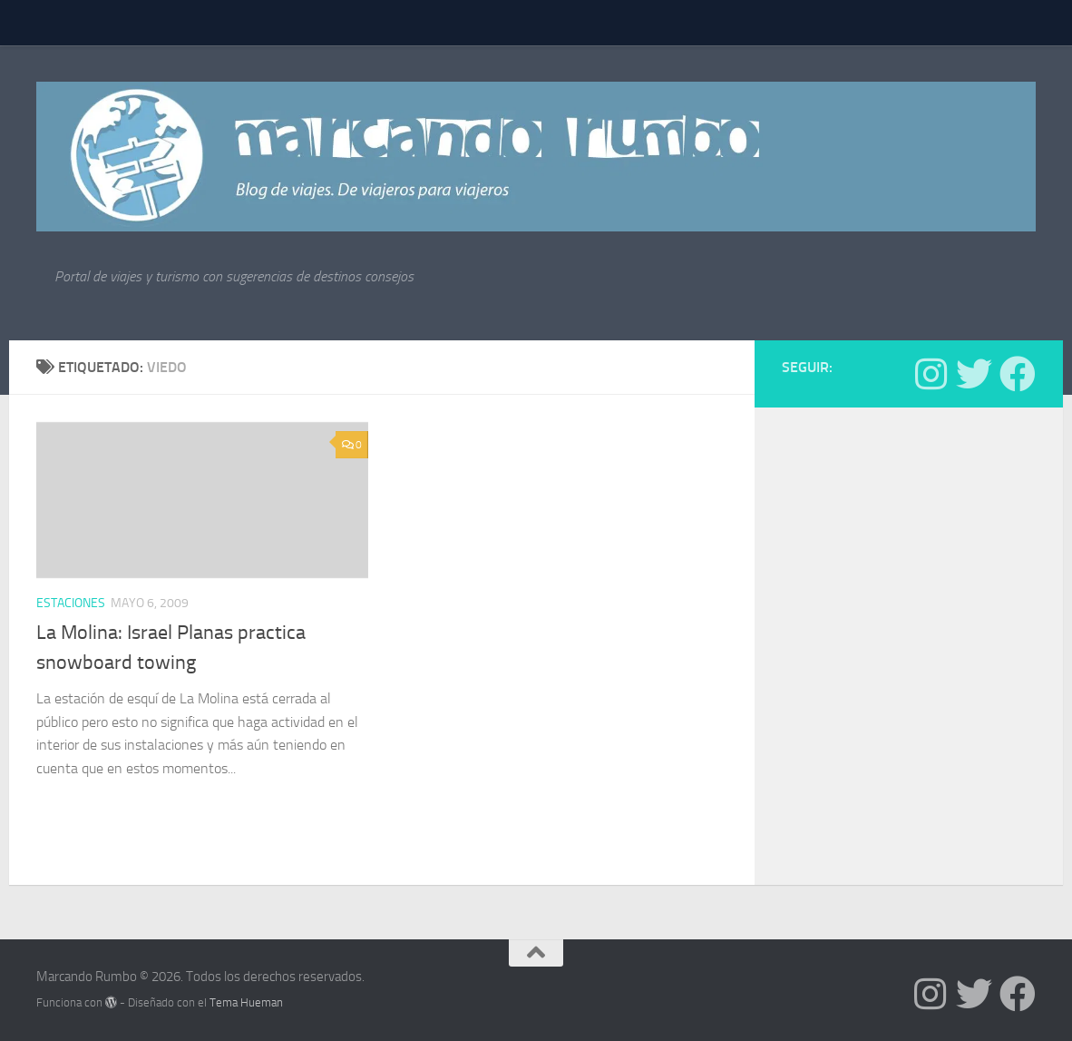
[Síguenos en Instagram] (930, 374)
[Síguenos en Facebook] (1017, 374)
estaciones (70, 603)
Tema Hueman (246, 1002)
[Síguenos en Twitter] (974, 374)
